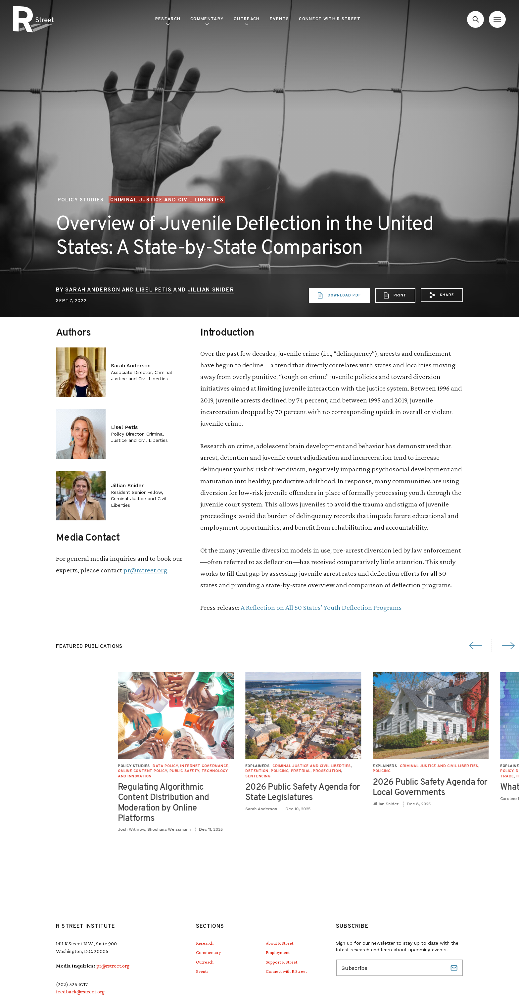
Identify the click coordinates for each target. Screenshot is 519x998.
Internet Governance (398, 766)
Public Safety (378, 771)
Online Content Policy (336, 771)
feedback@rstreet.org (80, 991)
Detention (450, 771)
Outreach (247, 21)
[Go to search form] (475, 19)
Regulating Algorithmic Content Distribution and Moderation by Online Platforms (357, 803)
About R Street (279, 943)
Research (167, 21)
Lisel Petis (154, 290)
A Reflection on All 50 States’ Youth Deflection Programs (321, 607)
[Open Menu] (497, 19)
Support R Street (281, 962)
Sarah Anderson (92, 290)
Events (279, 19)
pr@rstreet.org (145, 570)
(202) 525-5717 (72, 984)
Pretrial (494, 771)
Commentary (207, 21)
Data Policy (359, 766)
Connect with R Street (329, 19)
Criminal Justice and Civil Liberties (166, 200)
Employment (278, 952)
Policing (473, 771)
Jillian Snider (211, 290)
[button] (442, 295)
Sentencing (451, 776)
